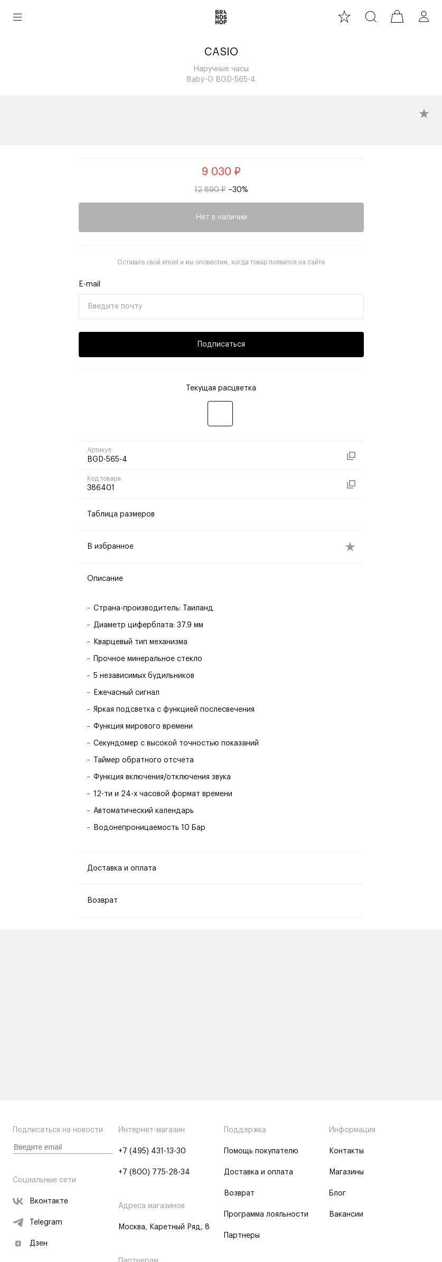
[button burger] (17, 17)
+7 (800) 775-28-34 (154, 1172)
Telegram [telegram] (37, 1222)
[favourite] (344, 16)
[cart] (397, 16)
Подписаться (221, 344)
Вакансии (346, 1214)
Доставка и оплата (258, 1172)
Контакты (346, 1151)
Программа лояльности (266, 1214)
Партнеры (242, 1235)
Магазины (346, 1172)
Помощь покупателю (261, 1151)
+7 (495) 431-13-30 (152, 1151)
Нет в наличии (221, 217)
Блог (337, 1193)
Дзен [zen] (30, 1243)
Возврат (239, 1193)
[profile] (423, 16)
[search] (371, 16)
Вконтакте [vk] (40, 1201)
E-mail (89, 284)
